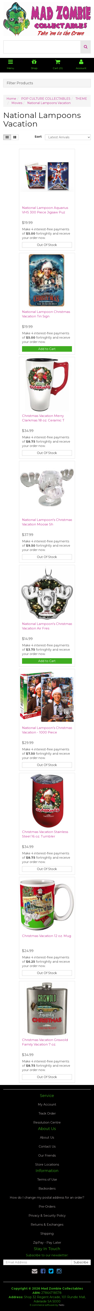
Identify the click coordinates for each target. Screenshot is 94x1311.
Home (11, 99)
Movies (16, 103)
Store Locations (47, 1164)
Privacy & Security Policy (47, 1215)
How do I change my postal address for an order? (47, 1197)
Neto (61, 1304)
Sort (38, 137)
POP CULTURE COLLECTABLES (45, 99)
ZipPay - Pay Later (47, 1243)
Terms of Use (47, 1179)
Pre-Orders (47, 1206)
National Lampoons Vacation (49, 103)
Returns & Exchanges (47, 1225)
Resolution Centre (47, 1122)
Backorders (47, 1188)
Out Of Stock (47, 245)
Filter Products (20, 83)
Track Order (47, 1113)
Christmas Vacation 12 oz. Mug (46, 936)
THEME (81, 99)
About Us (47, 1137)
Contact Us (47, 1146)
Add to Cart (47, 349)
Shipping (47, 1234)
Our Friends (47, 1155)
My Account (47, 1104)
